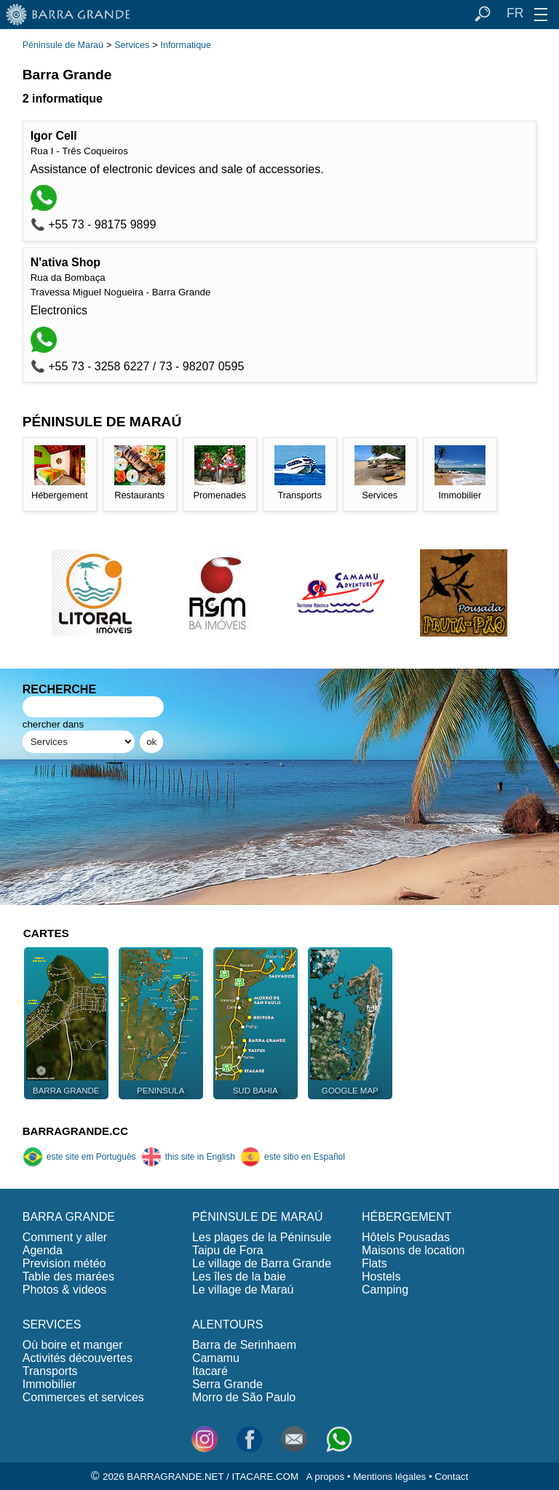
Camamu (215, 1358)
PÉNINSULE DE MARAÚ (257, 1217)
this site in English (188, 1157)
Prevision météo (64, 1263)
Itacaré (210, 1371)
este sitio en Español (292, 1157)
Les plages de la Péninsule (261, 1237)
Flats (374, 1263)
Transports (50, 1371)
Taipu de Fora (227, 1250)
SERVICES (52, 1324)
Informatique (185, 45)
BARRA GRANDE (69, 1217)
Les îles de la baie (239, 1276)
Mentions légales (389, 1476)
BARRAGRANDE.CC (75, 1131)
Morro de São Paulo (244, 1397)
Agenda (43, 1250)
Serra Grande (227, 1384)
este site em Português (79, 1157)
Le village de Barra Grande (261, 1263)
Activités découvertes (77, 1358)
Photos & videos (65, 1289)
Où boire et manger (73, 1345)
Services (131, 45)
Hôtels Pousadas (406, 1237)
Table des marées (68, 1276)
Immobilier (49, 1384)
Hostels (381, 1276)
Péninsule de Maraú (63, 45)
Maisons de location (413, 1250)
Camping (385, 1289)
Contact (451, 1476)
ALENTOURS (227, 1324)
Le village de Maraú (243, 1289)
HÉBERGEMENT (407, 1217)
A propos (325, 1476)
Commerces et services (83, 1397)
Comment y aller (65, 1237)
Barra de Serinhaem (244, 1345)
